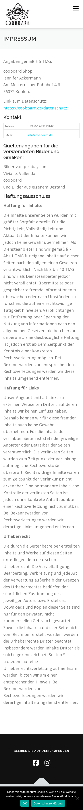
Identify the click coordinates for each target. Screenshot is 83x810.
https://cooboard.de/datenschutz (35, 108)
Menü (75, 8)
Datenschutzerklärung (47, 803)
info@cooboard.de (40, 135)
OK (25, 803)
